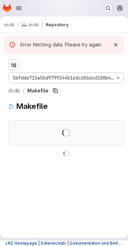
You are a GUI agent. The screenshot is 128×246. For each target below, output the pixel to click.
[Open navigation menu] (18, 8)
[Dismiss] (116, 45)
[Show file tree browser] (13, 64)
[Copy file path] (55, 90)
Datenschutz (53, 243)
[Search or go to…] (108, 8)
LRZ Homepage (21, 243)
